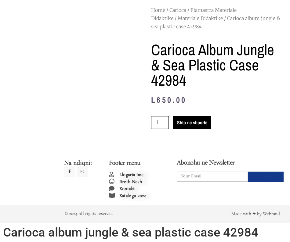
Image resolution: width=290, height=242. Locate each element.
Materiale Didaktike (200, 18)
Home (158, 10)
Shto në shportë (192, 122)
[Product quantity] (160, 122)
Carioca (177, 10)
